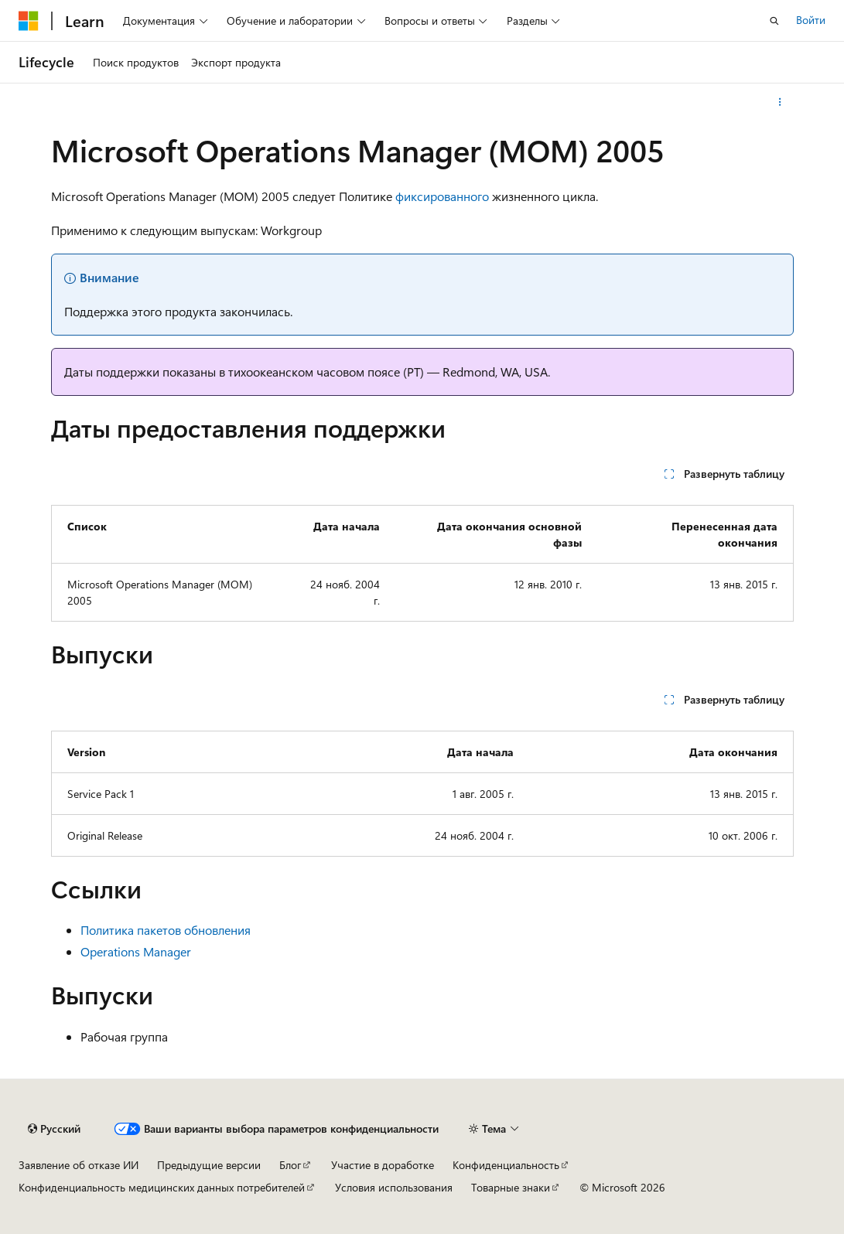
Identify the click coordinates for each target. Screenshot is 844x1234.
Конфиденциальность (506, 1164)
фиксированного (442, 196)
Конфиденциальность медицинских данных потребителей (162, 1187)
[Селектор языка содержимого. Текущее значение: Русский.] (54, 1128)
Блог (290, 1164)
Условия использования (394, 1187)
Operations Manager (135, 951)
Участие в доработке (382, 1164)
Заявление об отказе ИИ (78, 1164)
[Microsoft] (29, 21)
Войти (810, 19)
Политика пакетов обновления (165, 930)
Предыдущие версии (209, 1164)
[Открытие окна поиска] (774, 21)
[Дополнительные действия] (779, 102)
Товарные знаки (510, 1187)
